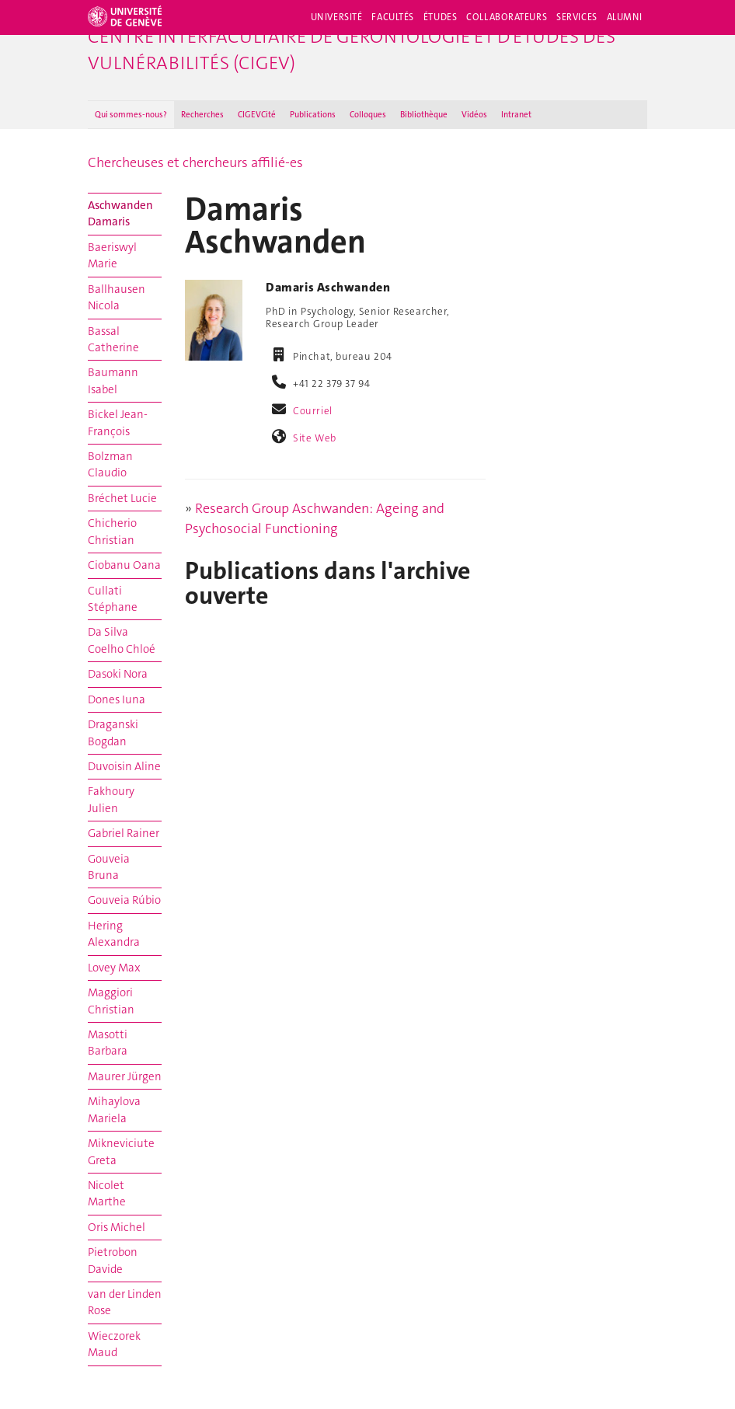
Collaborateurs (506, 17)
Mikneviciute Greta (121, 1151)
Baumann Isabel (113, 380)
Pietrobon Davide (113, 1260)
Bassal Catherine (113, 339)
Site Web (314, 438)
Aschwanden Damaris (120, 213)
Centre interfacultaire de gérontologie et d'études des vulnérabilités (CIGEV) (351, 49)
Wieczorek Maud (114, 1344)
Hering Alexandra (114, 934)
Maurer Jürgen (125, 1076)
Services (576, 17)
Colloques (368, 114)
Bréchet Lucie (122, 498)
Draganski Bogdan (113, 732)
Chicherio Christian (112, 531)
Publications (313, 114)
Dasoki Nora (118, 674)
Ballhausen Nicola (116, 297)
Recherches (202, 114)
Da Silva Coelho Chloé (121, 640)
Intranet (516, 114)
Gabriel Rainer (123, 833)
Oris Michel (116, 1227)
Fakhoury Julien (111, 799)
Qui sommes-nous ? (131, 114)
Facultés (392, 17)
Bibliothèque (424, 114)
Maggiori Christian (111, 1001)
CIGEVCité (257, 114)
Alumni (625, 17)
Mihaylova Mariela (114, 1109)
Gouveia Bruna (109, 867)
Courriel (313, 410)
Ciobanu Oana (124, 565)
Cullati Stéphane (113, 599)
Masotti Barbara (107, 1042)
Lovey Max (114, 967)
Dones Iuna (116, 699)
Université (337, 17)
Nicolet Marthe (107, 1193)
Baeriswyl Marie (112, 255)
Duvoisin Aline (124, 766)
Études (440, 17)
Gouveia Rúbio (124, 900)
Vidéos (474, 114)
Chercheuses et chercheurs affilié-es (195, 162)
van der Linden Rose (125, 1302)
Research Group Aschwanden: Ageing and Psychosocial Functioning (314, 518)
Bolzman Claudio (110, 464)
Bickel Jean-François (118, 422)
